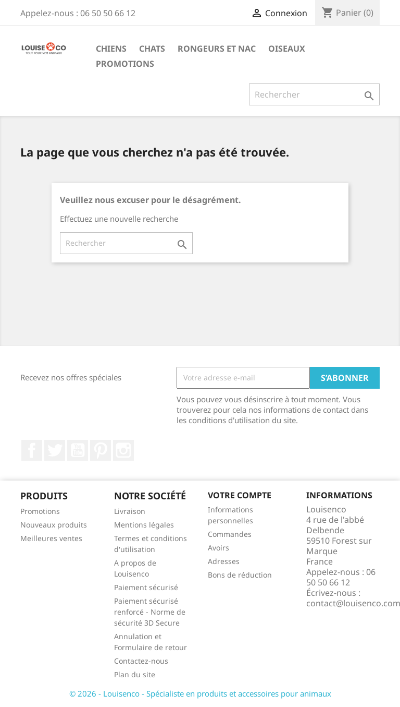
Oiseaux (286, 48)
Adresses (224, 561)
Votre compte (239, 495)
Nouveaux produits (53, 525)
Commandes (230, 534)
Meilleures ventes (51, 538)
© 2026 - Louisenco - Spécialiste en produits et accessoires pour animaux (200, 693)
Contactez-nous (141, 661)
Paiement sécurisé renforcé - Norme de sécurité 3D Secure (149, 612)
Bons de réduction (240, 575)
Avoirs (218, 548)
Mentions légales (144, 525)
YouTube (77, 450)
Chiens (111, 48)
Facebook (31, 450)
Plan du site (134, 674)
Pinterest (100, 450)
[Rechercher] (314, 94)
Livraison (129, 511)
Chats (152, 48)
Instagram (123, 450)
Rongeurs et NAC (217, 48)
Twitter (54, 450)
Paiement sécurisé (146, 587)
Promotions (125, 63)
